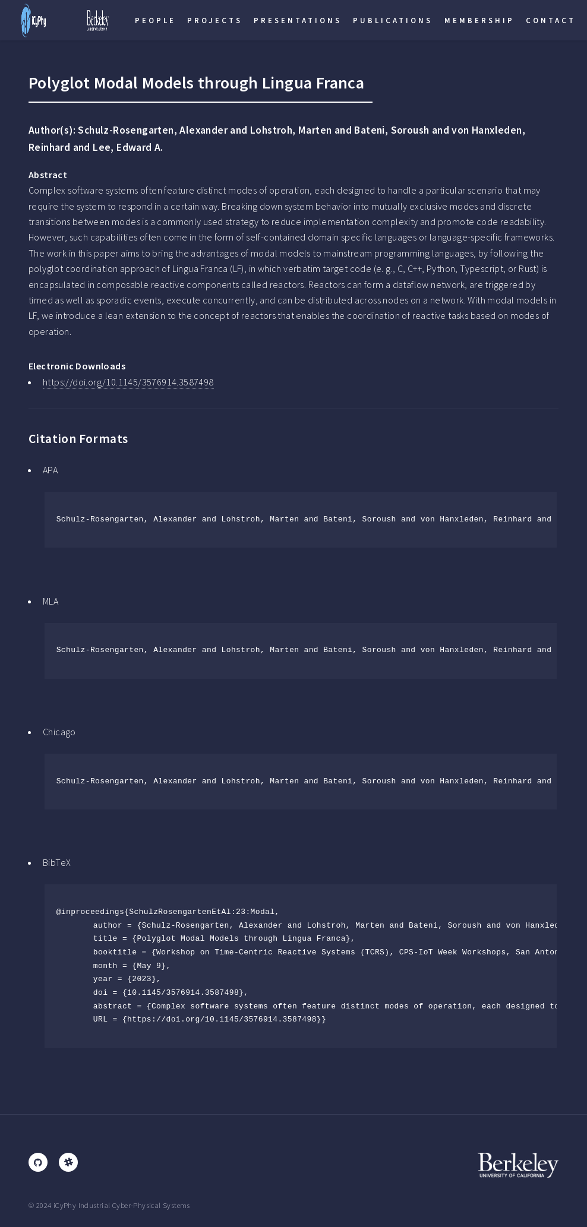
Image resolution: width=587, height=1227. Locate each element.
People (155, 20)
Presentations (298, 20)
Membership (479, 20)
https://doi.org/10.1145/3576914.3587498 (128, 382)
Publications (393, 20)
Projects (214, 20)
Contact (551, 20)
